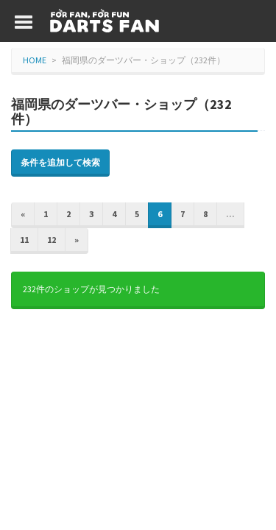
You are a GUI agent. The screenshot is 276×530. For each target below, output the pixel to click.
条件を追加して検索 (60, 162)
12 (51, 239)
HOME (34, 60)
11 (24, 239)
